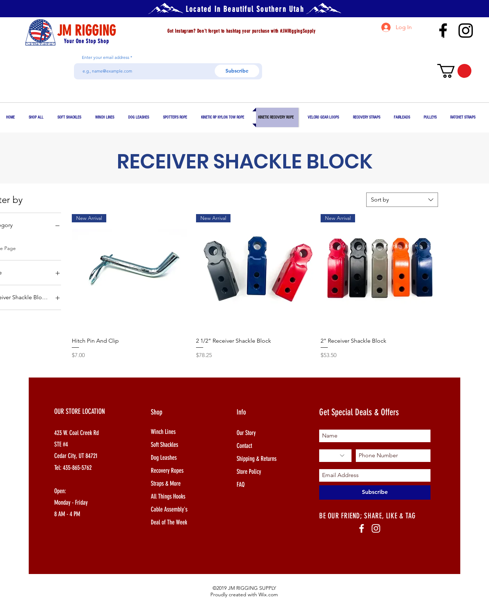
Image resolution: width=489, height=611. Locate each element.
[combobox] (402, 200)
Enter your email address (105, 57)
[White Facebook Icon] (361, 528)
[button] (454, 71)
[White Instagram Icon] (376, 528)
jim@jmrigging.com (434, 46)
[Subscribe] (237, 71)
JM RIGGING (86, 30)
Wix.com (268, 594)
